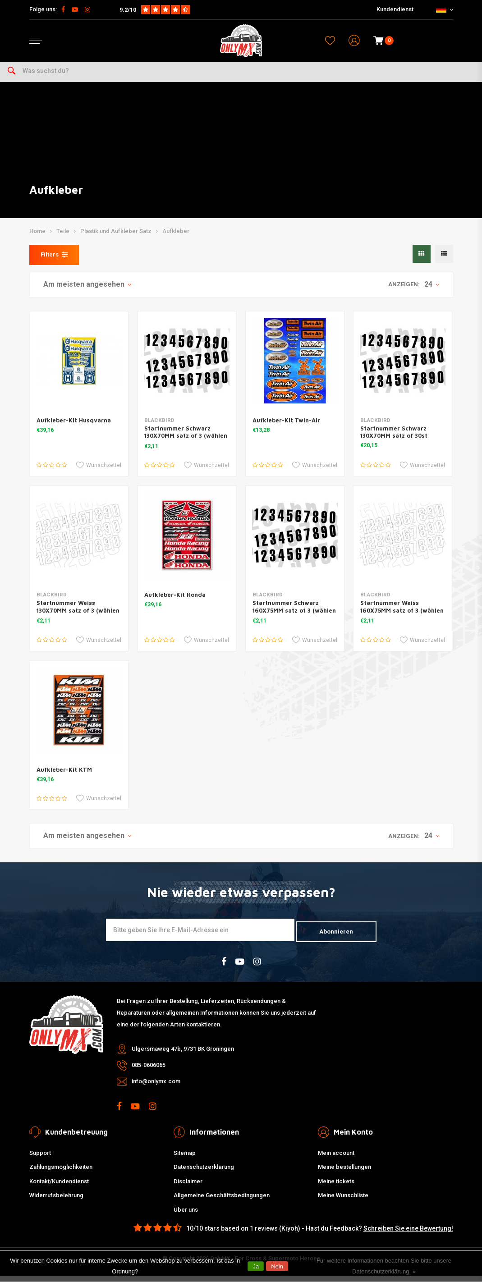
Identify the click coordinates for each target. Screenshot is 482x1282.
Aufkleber (175, 239)
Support (40, 1158)
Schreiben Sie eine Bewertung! (408, 1234)
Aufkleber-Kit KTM (64, 777)
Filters (54, 262)
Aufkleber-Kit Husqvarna (74, 427)
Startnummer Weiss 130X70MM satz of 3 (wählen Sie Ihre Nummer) (78, 618)
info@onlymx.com (156, 1087)
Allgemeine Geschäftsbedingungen (222, 1201)
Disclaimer (188, 1187)
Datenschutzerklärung (204, 1173)
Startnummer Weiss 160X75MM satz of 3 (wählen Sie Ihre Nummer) (402, 618)
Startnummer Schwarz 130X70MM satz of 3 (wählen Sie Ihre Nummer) (185, 443)
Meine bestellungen (344, 1173)
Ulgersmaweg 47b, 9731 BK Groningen (183, 1055)
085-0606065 (148, 1071)
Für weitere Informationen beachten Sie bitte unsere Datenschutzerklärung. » (384, 1266)
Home (37, 239)
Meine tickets (336, 1187)
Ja (255, 1266)
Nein (277, 1266)
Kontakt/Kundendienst (59, 1187)
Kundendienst (394, 9)
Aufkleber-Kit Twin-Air (286, 427)
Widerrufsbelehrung (56, 1201)
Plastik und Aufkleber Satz (115, 239)
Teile (62, 239)
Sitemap (185, 1158)
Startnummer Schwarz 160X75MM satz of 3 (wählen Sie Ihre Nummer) (294, 618)
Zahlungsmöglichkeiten (60, 1173)
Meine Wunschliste (343, 1201)
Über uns (186, 1215)
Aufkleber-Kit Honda (175, 602)
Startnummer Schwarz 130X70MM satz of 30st (393, 439)
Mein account (336, 1158)
